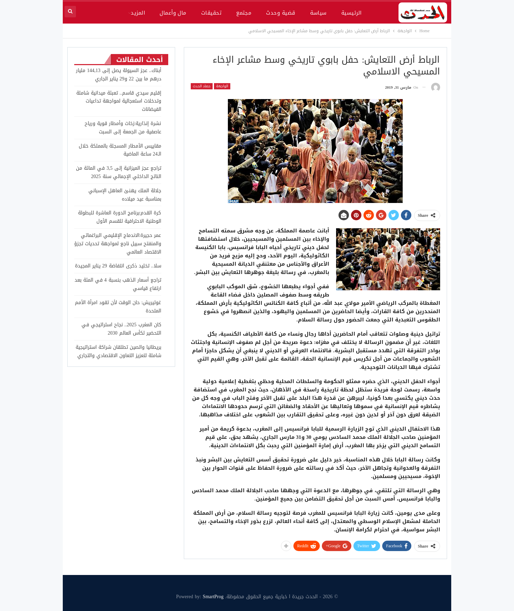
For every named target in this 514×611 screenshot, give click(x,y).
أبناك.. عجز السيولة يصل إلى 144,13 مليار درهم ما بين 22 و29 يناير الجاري (118, 74)
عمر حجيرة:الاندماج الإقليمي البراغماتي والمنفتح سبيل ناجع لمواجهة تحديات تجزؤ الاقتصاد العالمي (117, 244)
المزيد (138, 13)
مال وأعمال (173, 13)
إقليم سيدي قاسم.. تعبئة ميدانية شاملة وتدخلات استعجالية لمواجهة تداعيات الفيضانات (118, 101)
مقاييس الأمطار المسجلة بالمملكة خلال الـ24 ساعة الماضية (120, 150)
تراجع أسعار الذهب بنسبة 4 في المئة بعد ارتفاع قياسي (118, 284)
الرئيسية (351, 13)
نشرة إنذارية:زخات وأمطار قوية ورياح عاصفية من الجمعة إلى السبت (123, 127)
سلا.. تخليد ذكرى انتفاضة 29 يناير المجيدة (118, 266)
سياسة (318, 13)
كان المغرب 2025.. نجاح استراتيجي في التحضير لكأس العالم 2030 (121, 329)
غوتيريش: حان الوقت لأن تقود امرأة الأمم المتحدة (118, 307)
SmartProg (213, 596)
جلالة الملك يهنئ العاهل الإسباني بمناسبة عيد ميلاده (124, 195)
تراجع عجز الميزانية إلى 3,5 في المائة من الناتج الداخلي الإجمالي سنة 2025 (118, 172)
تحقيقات (211, 13)
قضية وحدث (280, 13)
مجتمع (243, 13)
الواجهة (222, 86)
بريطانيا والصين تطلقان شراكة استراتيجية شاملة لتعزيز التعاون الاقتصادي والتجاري (118, 351)
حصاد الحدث (202, 86)
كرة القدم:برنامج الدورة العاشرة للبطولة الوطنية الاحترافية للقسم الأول (119, 217)
